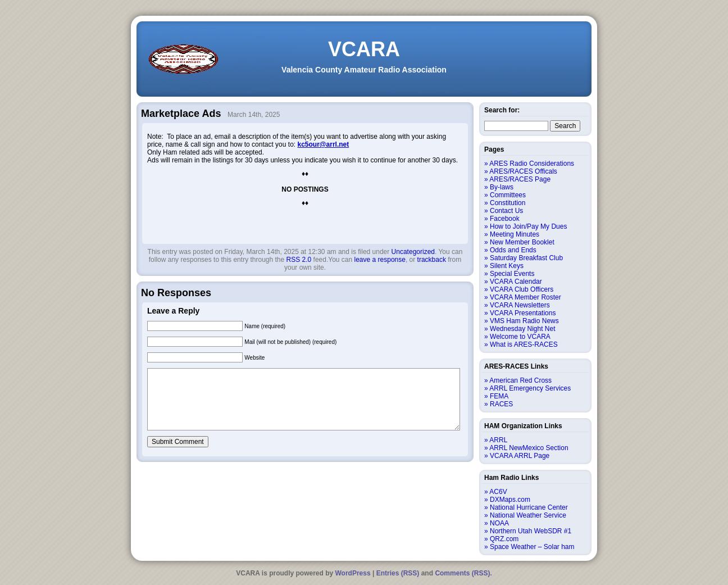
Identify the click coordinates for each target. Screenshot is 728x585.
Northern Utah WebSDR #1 (530, 531)
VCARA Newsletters (520, 305)
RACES (501, 404)
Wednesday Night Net (523, 329)
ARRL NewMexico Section (528, 448)
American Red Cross (520, 380)
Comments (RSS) (462, 573)
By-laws (501, 187)
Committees (508, 195)
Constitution (507, 203)
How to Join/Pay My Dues (528, 226)
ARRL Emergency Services (530, 388)
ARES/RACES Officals (523, 171)
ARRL (498, 440)
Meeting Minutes (514, 234)
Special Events (512, 274)
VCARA (364, 49)
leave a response (380, 260)
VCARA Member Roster (525, 297)
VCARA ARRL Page (519, 456)
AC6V (498, 492)
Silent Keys (507, 266)
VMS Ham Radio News (524, 321)
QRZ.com (504, 539)
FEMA (499, 396)
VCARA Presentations (523, 313)
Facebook (505, 219)
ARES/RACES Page (519, 179)
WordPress (353, 573)
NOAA (499, 523)
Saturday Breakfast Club (526, 258)
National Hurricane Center (529, 507)
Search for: (502, 110)
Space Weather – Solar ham (532, 547)
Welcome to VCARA (520, 337)
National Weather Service (528, 515)
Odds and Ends (513, 250)
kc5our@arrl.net (323, 144)
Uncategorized (413, 252)
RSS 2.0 (299, 260)
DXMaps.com (510, 500)
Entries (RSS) (398, 573)
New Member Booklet (522, 242)
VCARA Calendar (516, 281)
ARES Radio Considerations (531, 163)
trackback (431, 260)
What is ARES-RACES (524, 344)
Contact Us (506, 211)
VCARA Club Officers (521, 289)
